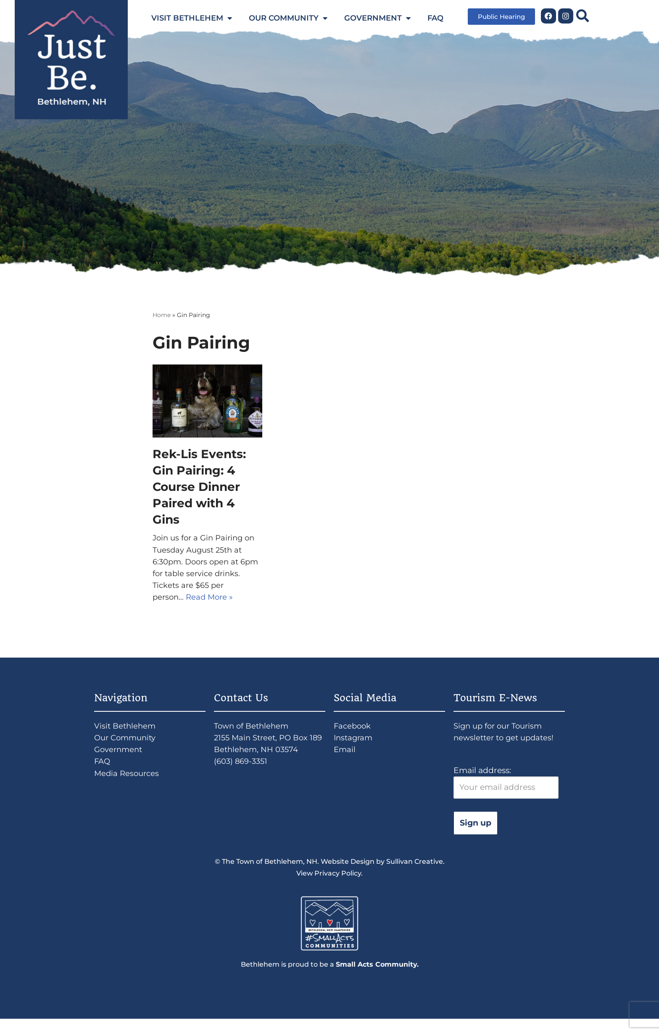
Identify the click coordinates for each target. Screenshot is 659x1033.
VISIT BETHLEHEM (191, 18)
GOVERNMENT (377, 18)
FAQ (435, 18)
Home (162, 315)
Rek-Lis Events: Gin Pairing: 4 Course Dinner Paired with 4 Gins (199, 488)
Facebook (353, 733)
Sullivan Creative (414, 872)
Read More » (212, 603)
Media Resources (128, 784)
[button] (582, 15)
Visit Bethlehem (126, 733)
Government (119, 758)
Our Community (126, 746)
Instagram (354, 746)
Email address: (506, 792)
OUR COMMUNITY (288, 18)
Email (345, 758)
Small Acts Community (376, 978)
